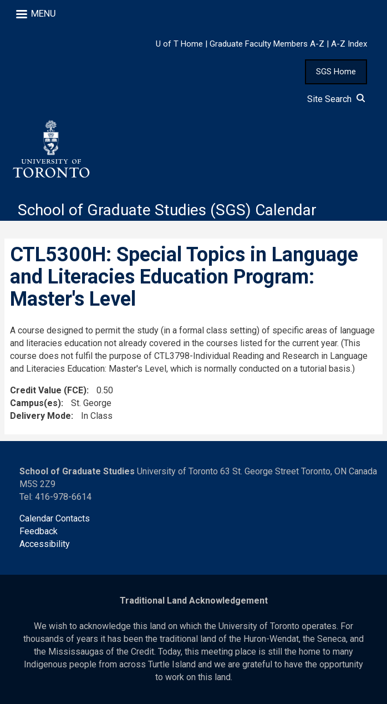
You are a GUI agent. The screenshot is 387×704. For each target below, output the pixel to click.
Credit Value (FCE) (48, 390)
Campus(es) (35, 403)
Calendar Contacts (54, 518)
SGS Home (336, 72)
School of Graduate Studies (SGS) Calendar (167, 210)
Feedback (38, 531)
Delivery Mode (40, 416)
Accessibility (44, 544)
